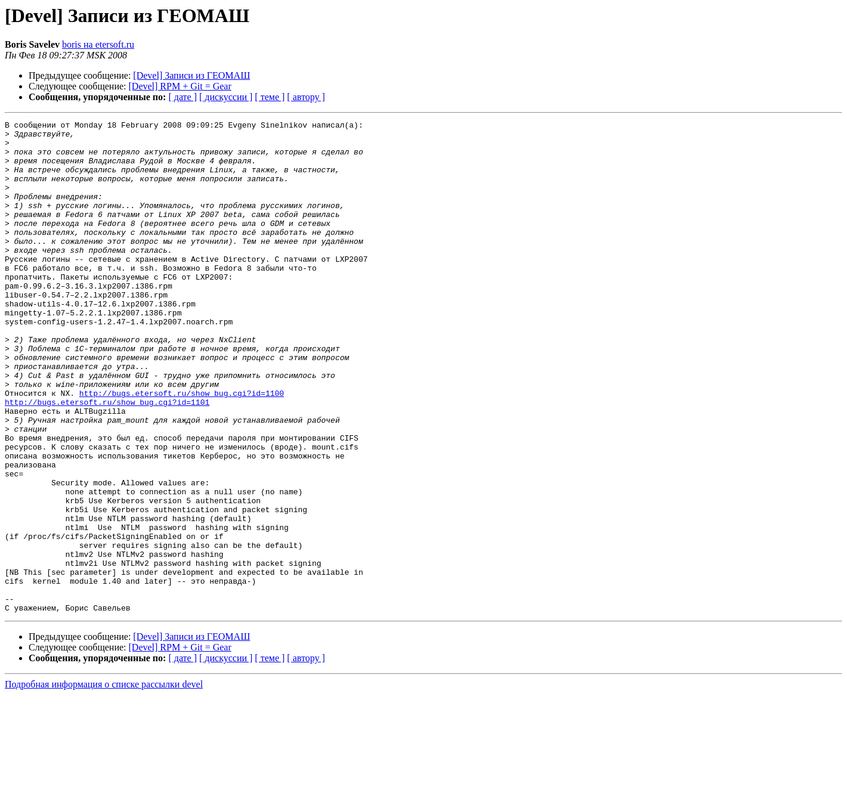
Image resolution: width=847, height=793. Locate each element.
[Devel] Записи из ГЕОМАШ (191, 75)
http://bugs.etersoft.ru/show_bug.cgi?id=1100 (181, 448)
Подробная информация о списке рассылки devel (104, 782)
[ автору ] (305, 97)
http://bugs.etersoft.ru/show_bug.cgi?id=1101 (107, 459)
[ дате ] (182, 97)
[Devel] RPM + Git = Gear (180, 86)
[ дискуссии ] (225, 97)
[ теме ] (270, 97)
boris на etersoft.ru (98, 44)
